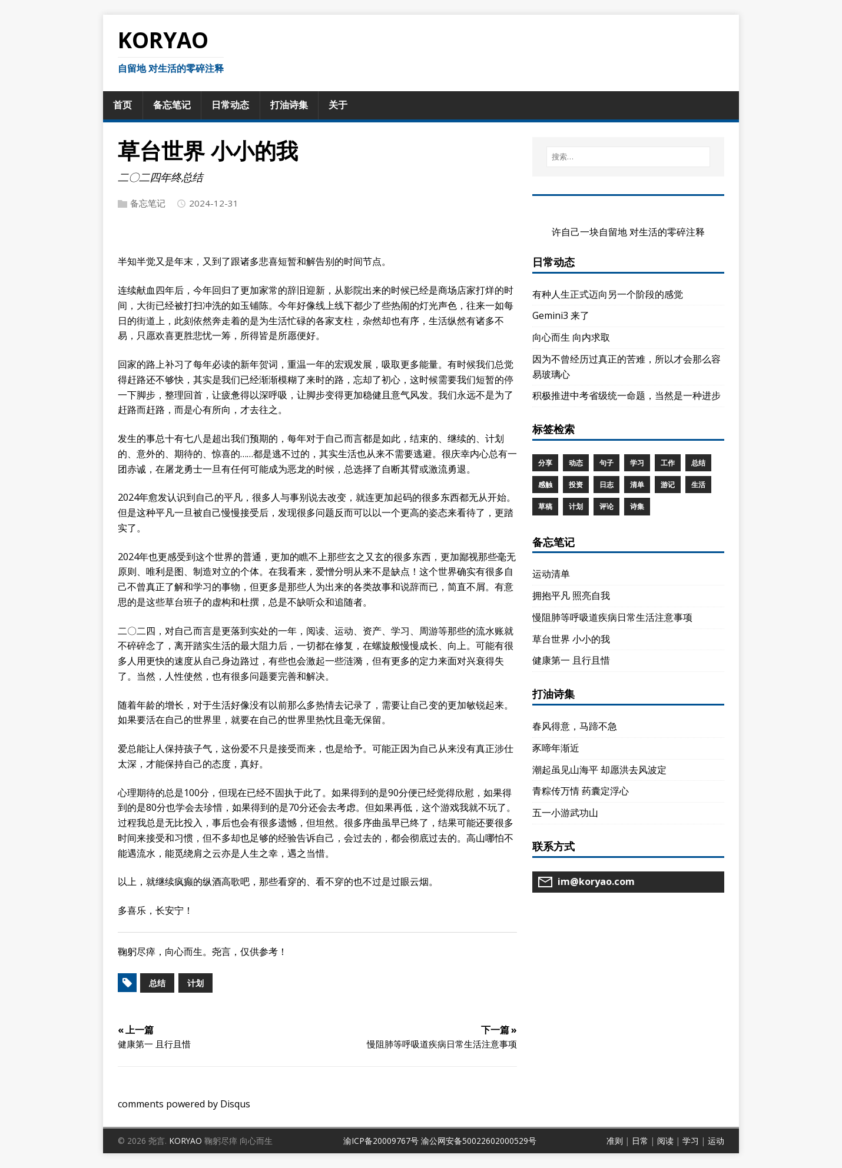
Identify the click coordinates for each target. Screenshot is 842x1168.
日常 (640, 1140)
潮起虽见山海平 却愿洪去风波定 (599, 769)
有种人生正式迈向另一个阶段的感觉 (607, 294)
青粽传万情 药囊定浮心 (580, 790)
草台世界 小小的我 (571, 639)
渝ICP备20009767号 (381, 1140)
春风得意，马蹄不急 (574, 726)
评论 (606, 506)
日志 (606, 485)
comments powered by (184, 1103)
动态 (576, 463)
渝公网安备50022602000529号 (478, 1140)
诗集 (637, 506)
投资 (576, 485)
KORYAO (185, 1140)
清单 (637, 485)
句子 (606, 463)
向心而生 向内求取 (571, 337)
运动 (716, 1140)
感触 (545, 485)
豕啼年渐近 (555, 747)
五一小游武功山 (565, 812)
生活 (698, 485)
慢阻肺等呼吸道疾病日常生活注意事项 (612, 617)
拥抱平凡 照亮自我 (571, 595)
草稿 (545, 506)
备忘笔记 (147, 203)
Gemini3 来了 (560, 315)
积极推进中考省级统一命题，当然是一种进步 (626, 395)
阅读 (665, 1140)
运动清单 (551, 573)
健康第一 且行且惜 (571, 660)
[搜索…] (628, 157)
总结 (157, 983)
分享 (545, 463)
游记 (668, 485)
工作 (668, 463)
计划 (195, 983)
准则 (614, 1140)
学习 (637, 463)
